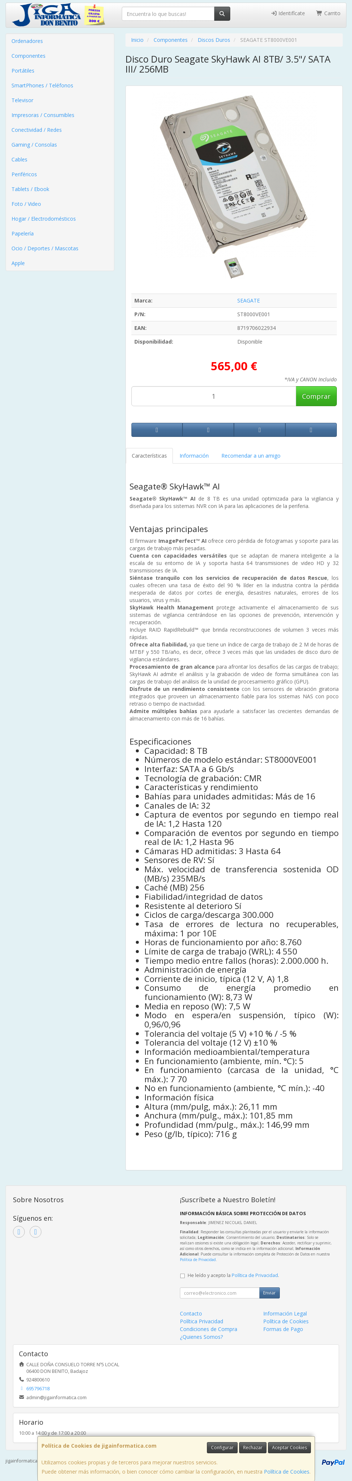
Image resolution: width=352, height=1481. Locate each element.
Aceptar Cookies (289, 1447)
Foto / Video (26, 203)
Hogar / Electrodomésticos (43, 218)
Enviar (269, 1293)
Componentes (28, 55)
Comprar (316, 396)
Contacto (191, 1313)
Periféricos (24, 174)
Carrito (328, 13)
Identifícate (288, 13)
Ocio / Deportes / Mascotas (44, 248)
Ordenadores (27, 40)
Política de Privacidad (198, 1259)
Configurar (222, 1447)
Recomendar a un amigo (251, 455)
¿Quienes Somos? (201, 1336)
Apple (18, 263)
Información (194, 455)
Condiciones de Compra (208, 1329)
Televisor (22, 100)
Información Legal (285, 1313)
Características (149, 455)
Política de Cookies (286, 1471)
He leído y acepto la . (233, 1275)
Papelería (22, 233)
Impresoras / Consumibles (42, 114)
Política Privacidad (201, 1321)
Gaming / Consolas (34, 144)
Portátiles (22, 70)
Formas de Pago (283, 1329)
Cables (19, 159)
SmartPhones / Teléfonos (42, 85)
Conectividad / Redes (36, 129)
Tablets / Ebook (30, 189)
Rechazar (252, 1447)
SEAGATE (248, 300)
